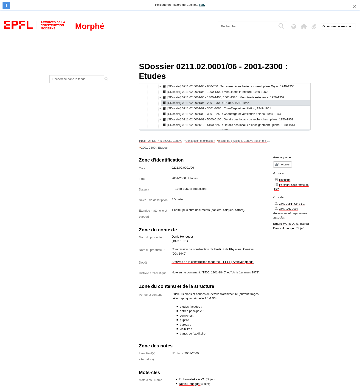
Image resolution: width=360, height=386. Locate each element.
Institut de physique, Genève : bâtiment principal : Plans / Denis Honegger (263, 140)
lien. (202, 4)
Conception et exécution (200, 140)
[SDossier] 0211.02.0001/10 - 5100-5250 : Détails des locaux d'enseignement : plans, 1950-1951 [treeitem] (228, 125)
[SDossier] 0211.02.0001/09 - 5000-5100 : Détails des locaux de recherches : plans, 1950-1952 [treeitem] (227, 119)
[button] (304, 26)
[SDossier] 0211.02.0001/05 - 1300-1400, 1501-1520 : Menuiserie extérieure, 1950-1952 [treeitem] (222, 97)
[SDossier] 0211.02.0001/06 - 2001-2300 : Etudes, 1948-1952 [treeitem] (205, 103)
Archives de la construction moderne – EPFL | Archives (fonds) (213, 262)
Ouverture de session (337, 26)
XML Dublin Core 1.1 (289, 203)
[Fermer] (354, 6)
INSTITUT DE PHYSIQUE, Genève (160, 140)
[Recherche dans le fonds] (77, 79)
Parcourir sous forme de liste (291, 187)
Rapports (282, 180)
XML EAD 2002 (286, 208)
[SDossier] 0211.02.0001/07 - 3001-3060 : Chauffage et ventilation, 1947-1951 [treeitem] (216, 108)
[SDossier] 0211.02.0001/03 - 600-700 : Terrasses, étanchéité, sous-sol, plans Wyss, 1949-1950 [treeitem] (227, 86)
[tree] (224, 106)
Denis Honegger (182, 236)
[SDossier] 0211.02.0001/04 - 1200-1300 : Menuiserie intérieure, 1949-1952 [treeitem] (214, 92)
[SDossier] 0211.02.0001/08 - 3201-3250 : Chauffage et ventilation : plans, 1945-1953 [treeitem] (221, 114)
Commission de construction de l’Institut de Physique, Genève (212, 249)
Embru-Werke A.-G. (192, 379)
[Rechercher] (247, 26)
